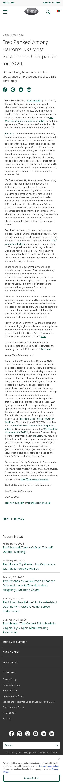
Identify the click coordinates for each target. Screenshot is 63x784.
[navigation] (31, 8)
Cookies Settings (11, 685)
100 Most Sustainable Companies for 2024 (29, 119)
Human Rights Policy (13, 696)
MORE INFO (9, 672)
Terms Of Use (9, 713)
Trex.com (45, 349)
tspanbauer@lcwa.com (38, 503)
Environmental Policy (13, 707)
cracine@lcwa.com (14, 503)
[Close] (59, 759)
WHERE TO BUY (51, 2)
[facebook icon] (5, 89)
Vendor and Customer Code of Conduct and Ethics (28, 702)
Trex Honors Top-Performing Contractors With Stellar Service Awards (29, 566)
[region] (31, 769)
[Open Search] (48, 12)
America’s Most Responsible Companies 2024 (29, 427)
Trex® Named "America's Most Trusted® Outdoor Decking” (28, 549)
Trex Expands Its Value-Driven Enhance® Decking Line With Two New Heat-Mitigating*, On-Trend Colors (29, 585)
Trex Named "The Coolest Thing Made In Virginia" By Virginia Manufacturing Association (29, 627)
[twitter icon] (21, 89)
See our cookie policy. (49, 766)
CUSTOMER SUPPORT (15, 642)
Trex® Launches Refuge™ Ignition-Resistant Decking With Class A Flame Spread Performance (30, 606)
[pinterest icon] (13, 89)
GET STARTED (10, 662)
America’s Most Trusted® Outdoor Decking (29, 420)
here (43, 336)
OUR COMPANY (11, 652)
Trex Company (34, 100)
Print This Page (13, 518)
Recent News (13, 536)
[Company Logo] (31, 11)
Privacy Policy (9, 679)
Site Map (7, 718)
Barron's (9, 133)
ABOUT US (8, 2)
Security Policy (10, 690)
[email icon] (29, 89)
